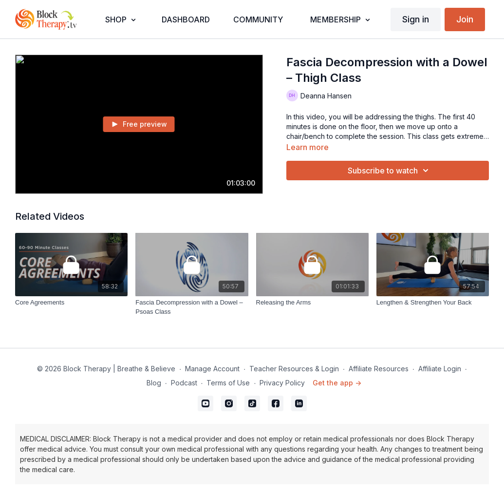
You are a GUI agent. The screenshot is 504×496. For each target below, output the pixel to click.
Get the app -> (337, 383)
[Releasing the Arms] (312, 302)
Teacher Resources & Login (294, 368)
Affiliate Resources (379, 368)
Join (464, 19)
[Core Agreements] (71, 302)
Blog (154, 383)
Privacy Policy (282, 383)
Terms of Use (228, 383)
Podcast (184, 383)
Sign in (415, 19)
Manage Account (212, 368)
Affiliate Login (439, 368)
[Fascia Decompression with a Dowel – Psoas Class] (191, 307)
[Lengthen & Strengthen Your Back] (432, 302)
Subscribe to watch (389, 170)
